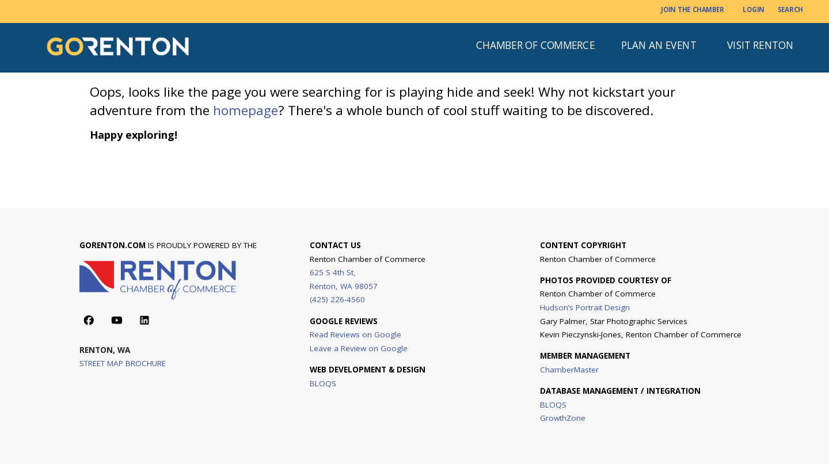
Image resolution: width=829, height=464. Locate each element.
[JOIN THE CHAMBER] (692, 10)
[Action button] (88, 320)
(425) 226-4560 (337, 299)
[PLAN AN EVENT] (659, 45)
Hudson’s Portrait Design (585, 307)
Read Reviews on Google (355, 334)
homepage (245, 110)
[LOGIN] (753, 10)
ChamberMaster (569, 369)
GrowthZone (562, 418)
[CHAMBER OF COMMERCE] (535, 45)
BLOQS (323, 383)
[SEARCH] (790, 10)
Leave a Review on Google (359, 348)
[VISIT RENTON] (761, 45)
